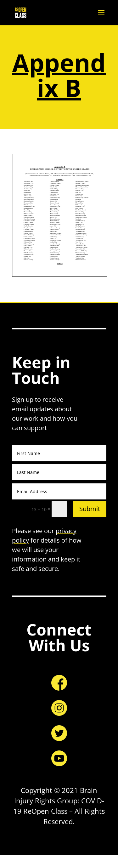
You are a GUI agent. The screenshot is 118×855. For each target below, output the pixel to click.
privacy (66, 531)
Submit (89, 508)
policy (20, 540)
